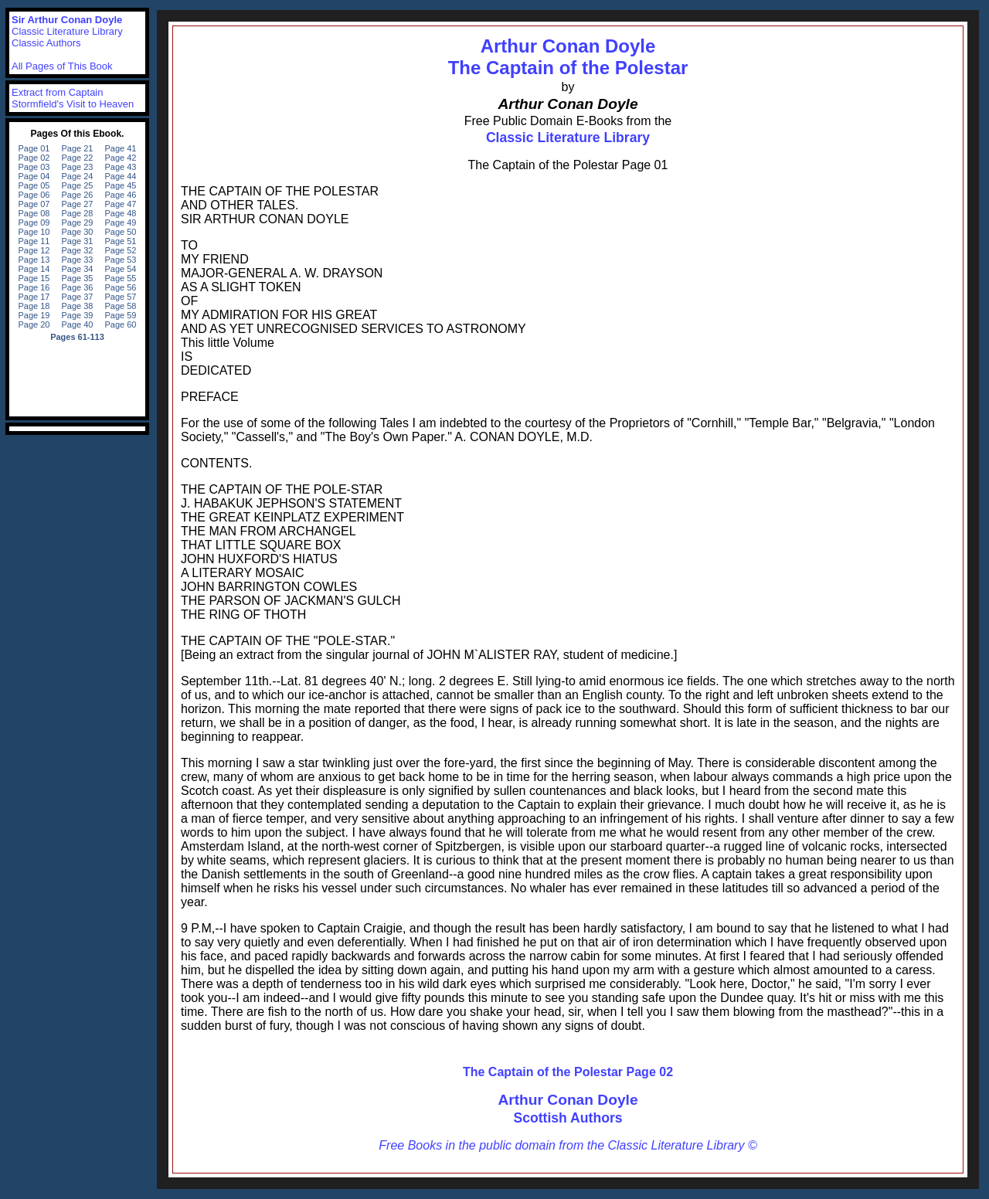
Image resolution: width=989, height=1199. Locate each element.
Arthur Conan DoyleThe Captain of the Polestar (568, 57)
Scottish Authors (567, 1118)
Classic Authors (46, 43)
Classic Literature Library (568, 137)
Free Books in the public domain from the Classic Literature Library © (567, 1145)
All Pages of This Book (62, 66)
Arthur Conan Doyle (567, 1100)
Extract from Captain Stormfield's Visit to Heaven (73, 98)
